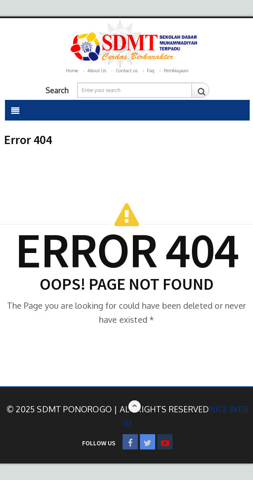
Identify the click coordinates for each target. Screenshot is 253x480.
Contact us (126, 70)
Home (72, 70)
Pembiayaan (176, 70)
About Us (96, 70)
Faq (150, 70)
